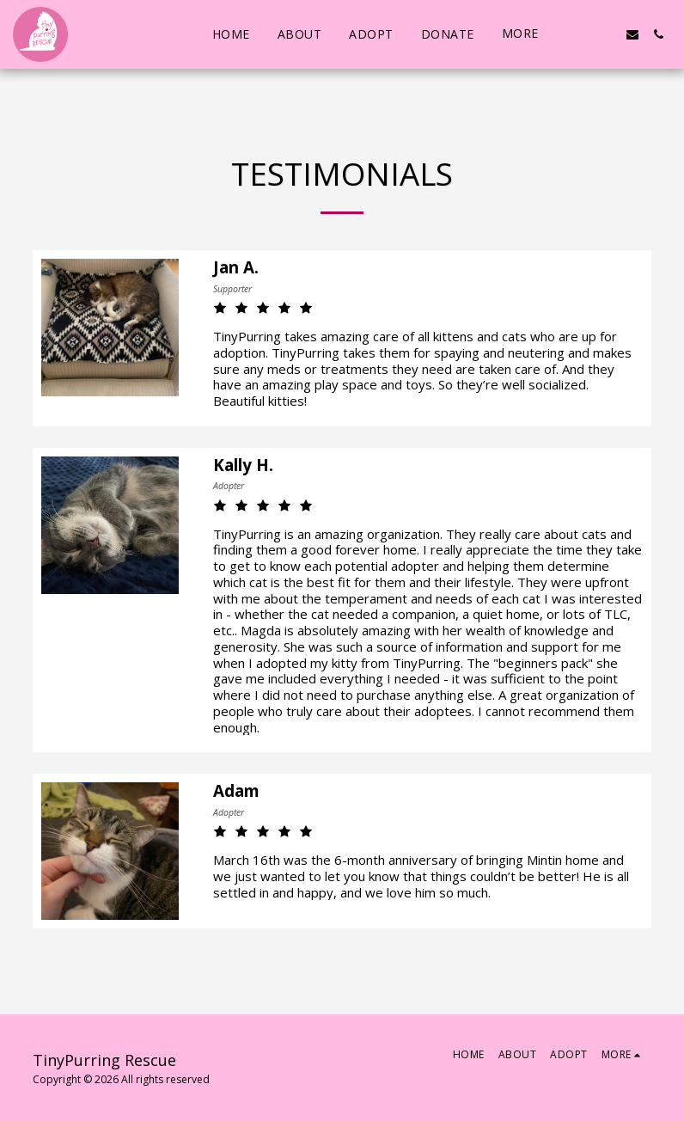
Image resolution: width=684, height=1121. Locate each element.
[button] (581, 34)
